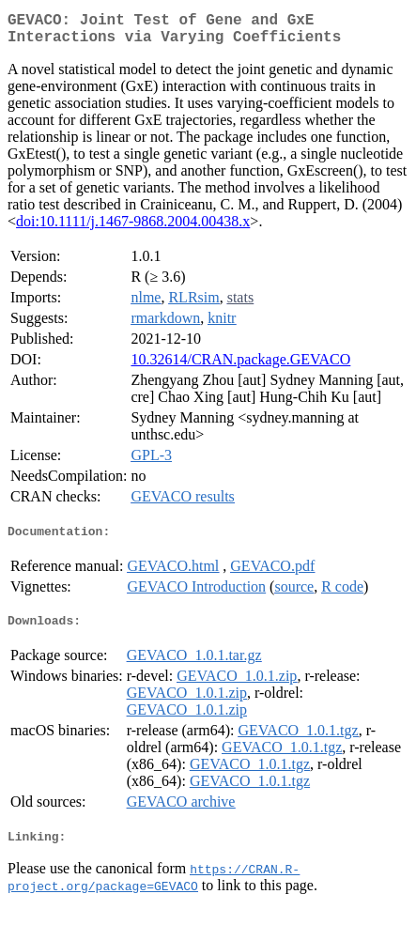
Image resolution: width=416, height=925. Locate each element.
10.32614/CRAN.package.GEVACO (240, 367)
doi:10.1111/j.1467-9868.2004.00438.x (133, 229)
